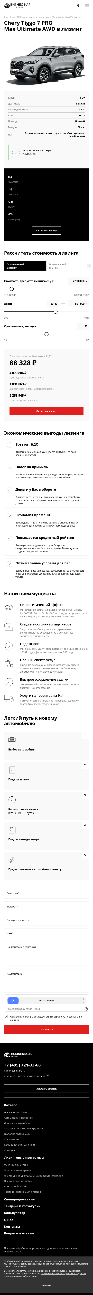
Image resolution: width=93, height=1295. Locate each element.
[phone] (79, 6)
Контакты (12, 1226)
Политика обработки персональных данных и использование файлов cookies (41, 1250)
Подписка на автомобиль (19, 1181)
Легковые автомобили (17, 1123)
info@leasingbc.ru (14, 1070)
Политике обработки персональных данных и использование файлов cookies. (45, 1275)
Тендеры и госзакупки (22, 1206)
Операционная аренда (18, 1170)
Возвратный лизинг (16, 1186)
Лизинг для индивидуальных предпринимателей (33, 1175)
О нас (8, 1220)
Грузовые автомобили (17, 1133)
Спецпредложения (19, 1199)
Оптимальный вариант (15, 266)
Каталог (10, 1105)
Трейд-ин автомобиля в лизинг (22, 1191)
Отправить (46, 1029)
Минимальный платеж (57, 266)
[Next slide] (89, 266)
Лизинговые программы (24, 1158)
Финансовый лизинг (16, 1164)
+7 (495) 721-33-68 (22, 1065)
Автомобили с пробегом (18, 1117)
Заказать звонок (46, 1088)
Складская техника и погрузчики (23, 1128)
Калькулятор (14, 1213)
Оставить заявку (46, 230)
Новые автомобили (15, 1112)
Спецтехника (12, 1139)
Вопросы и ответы (19, 1233)
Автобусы (9, 1150)
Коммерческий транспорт (19, 1144)
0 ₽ (78, 303)
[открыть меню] (87, 5)
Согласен (46, 1285)
